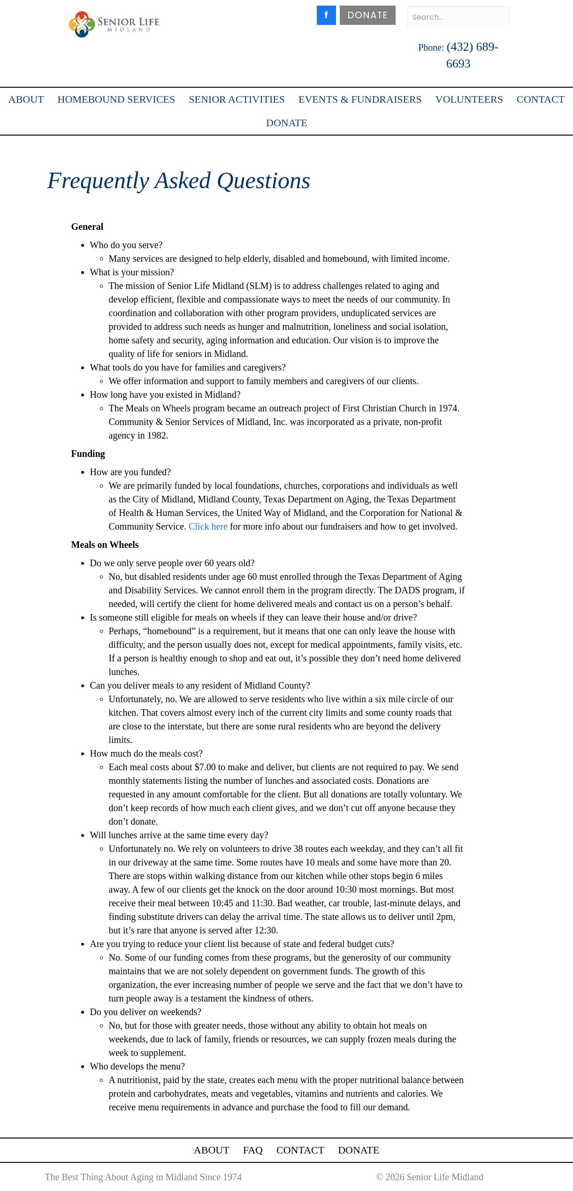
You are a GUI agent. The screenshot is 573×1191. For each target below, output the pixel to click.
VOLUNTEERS (469, 99)
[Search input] (458, 17)
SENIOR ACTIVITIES (237, 99)
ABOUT (26, 99)
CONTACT (541, 99)
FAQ (253, 1150)
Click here (208, 526)
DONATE (367, 15)
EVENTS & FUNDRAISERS (360, 99)
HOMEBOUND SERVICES (117, 99)
